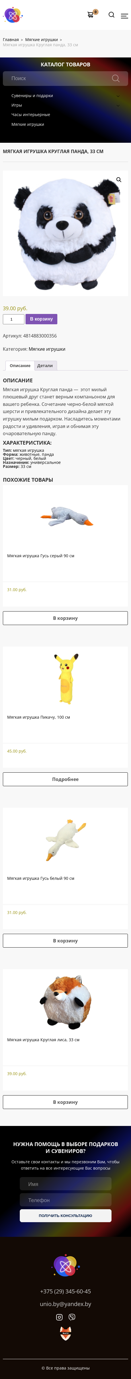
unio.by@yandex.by (65, 1304)
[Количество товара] (13, 319)
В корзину (41, 319)
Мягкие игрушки (27, 124)
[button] (119, 180)
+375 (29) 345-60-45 (65, 1291)
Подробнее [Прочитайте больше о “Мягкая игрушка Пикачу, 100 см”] (65, 779)
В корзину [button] (65, 618)
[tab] (20, 366)
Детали (45, 365)
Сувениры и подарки (32, 95)
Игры (16, 105)
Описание (20, 365)
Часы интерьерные (30, 114)
